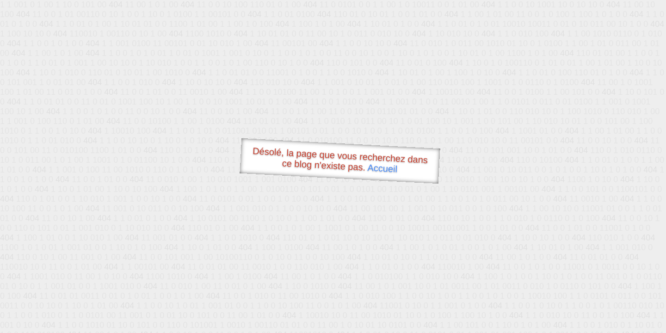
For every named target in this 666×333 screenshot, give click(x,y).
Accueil (382, 168)
